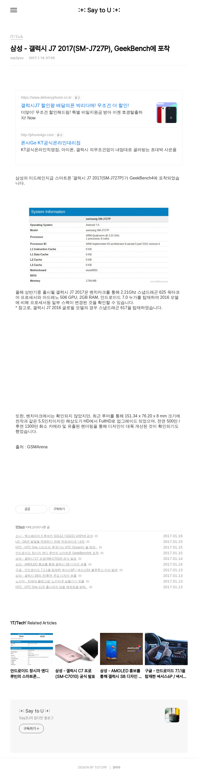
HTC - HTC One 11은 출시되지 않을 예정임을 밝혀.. (51, 587)
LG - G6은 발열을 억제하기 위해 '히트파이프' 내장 (50, 541)
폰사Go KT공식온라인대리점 (51, 142)
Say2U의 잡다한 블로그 (36, 718)
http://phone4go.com (37, 135)
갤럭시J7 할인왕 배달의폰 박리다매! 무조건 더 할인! (75, 105)
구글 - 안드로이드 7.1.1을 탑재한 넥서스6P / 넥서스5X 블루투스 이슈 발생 (66, 570)
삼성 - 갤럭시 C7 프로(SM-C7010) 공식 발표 (46, 558)
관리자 (116, 767)
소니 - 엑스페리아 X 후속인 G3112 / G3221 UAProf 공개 (54, 536)
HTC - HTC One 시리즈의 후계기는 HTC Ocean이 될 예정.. (56, 547)
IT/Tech (20, 527)
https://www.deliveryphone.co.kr (46, 97)
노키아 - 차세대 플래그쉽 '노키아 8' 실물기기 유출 (49, 581)
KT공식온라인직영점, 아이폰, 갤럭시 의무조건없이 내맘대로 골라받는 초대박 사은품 (99, 149)
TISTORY (100, 767)
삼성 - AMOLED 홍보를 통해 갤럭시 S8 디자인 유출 (51, 564)
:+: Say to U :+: (99, 10)
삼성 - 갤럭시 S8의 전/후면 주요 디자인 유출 (46, 575)
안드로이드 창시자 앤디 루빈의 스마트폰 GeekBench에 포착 (57, 553)
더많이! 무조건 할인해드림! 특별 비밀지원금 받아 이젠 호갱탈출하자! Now (82, 115)
